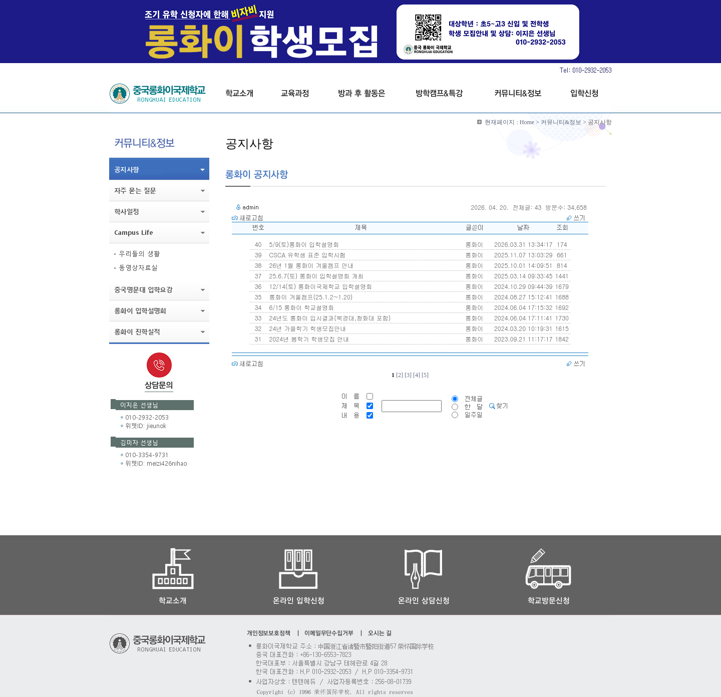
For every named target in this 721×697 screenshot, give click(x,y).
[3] (408, 375)
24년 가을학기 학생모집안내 (306, 328)
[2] (399, 375)
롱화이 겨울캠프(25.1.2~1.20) (310, 296)
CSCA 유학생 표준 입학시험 (306, 254)
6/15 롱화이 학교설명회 (300, 307)
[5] (425, 375)
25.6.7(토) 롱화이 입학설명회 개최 (315, 275)
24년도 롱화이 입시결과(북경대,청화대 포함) (329, 317)
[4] (416, 375)
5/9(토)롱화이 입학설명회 (303, 244)
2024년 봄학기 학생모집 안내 (308, 338)
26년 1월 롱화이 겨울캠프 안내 (310, 265)
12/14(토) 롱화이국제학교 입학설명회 (320, 286)
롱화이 (474, 244)
